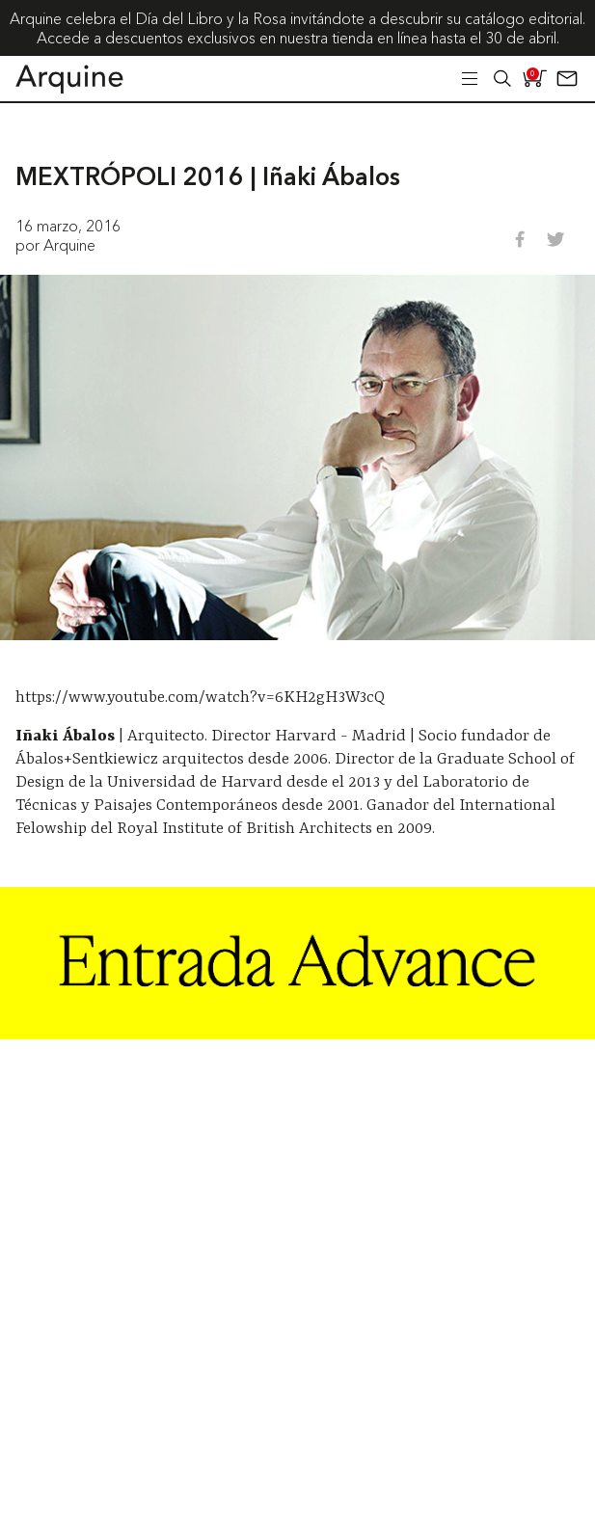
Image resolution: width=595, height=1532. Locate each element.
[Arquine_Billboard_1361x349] (297, 1033)
